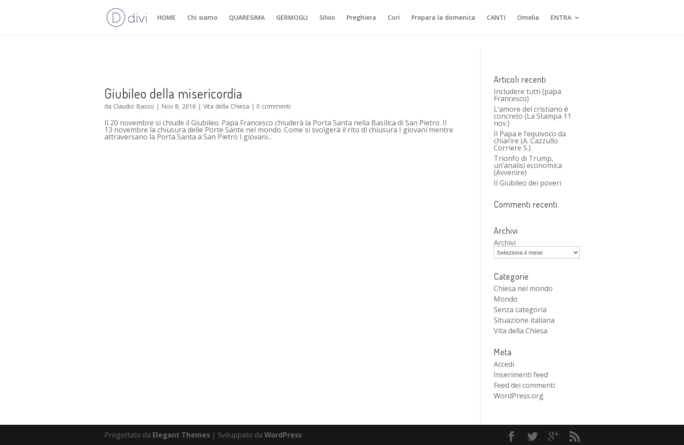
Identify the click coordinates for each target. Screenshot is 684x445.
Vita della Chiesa (226, 106)
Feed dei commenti (524, 385)
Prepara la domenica (443, 18)
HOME (166, 18)
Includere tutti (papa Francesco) (527, 95)
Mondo (506, 299)
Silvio (327, 18)
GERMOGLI (292, 18)
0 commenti (273, 106)
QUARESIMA (247, 18)
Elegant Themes (181, 435)
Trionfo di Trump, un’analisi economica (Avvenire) (528, 165)
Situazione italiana (524, 320)
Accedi (504, 364)
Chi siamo (202, 18)
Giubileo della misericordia (173, 93)
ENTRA (561, 18)
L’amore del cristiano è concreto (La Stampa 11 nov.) (532, 116)
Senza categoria (520, 309)
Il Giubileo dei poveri (527, 183)
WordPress (283, 435)
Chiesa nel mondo (523, 288)
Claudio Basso (133, 106)
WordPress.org (519, 396)
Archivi (505, 243)
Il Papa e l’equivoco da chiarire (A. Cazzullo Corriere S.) (530, 141)
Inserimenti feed (521, 374)
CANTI (496, 18)
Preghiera (361, 18)
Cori (394, 18)
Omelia (528, 18)
